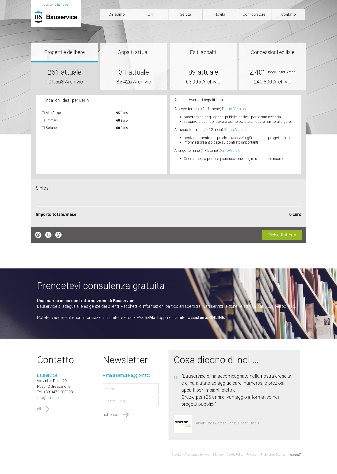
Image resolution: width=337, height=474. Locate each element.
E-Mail (151, 317)
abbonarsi (112, 414)
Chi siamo (117, 14)
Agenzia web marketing (295, 454)
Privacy (251, 454)
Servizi (185, 14)
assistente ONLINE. (206, 317)
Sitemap (218, 454)
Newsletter (125, 360)
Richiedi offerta (282, 234)
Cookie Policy (235, 454)
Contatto (288, 14)
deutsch (49, 4)
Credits (176, 454)
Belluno (51, 128)
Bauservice (56, 17)
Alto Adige (53, 113)
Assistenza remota (196, 454)
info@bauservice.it (52, 397)
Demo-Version (234, 109)
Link (151, 14)
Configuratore (254, 14)
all (39, 408)
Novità (219, 14)
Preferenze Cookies (273, 454)
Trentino (52, 120)
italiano (62, 4)
